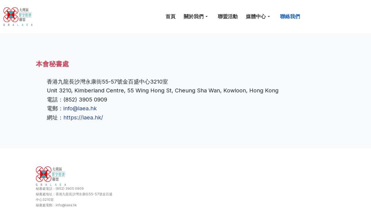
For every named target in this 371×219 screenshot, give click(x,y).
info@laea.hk (80, 108)
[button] (197, 16)
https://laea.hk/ (83, 117)
